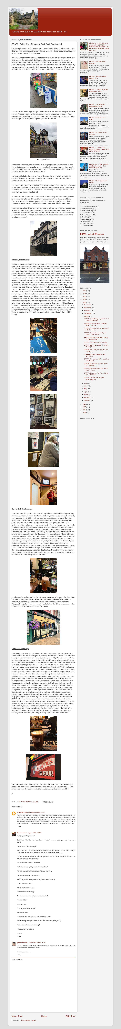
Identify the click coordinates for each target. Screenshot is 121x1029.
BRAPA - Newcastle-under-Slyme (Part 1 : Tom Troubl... (95, 333)
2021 (84, 293)
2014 (84, 412)
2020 (84, 296)
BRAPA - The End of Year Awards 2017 (97, 77)
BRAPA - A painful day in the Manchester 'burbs (98, 90)
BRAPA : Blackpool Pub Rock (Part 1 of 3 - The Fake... (96, 374)
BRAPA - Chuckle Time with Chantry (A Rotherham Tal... (96, 338)
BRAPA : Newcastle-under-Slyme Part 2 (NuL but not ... (96, 329)
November (88, 307)
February (87, 397)
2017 (84, 404)
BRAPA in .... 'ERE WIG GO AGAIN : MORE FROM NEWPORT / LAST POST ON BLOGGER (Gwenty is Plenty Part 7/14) (99, 46)
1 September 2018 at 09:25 (37, 942)
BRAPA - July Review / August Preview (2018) (94, 378)
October (87, 310)
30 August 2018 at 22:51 (34, 833)
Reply (19, 826)
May (86, 389)
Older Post (70, 1016)
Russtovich (21, 833)
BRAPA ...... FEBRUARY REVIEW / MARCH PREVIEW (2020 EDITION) (99, 149)
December (88, 305)
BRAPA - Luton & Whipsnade (92, 234)
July (85, 383)
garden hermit (22, 942)
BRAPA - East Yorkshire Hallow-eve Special (97, 105)
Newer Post (17, 1016)
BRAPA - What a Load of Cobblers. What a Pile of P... (95, 324)
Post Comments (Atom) (28, 1020)
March (86, 394)
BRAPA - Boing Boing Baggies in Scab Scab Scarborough (96, 319)
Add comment (17, 959)
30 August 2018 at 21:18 (36, 812)
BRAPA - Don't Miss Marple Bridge (95, 342)
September (88, 313)
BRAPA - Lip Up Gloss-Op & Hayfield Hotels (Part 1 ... (96, 346)
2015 (84, 410)
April (86, 392)
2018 (84, 302)
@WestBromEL (22, 812)
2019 (84, 299)
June (86, 386)
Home (44, 1016)
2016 (84, 407)
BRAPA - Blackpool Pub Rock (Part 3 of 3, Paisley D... (96, 364)
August (86, 316)
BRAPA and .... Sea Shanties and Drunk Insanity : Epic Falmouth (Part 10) (98, 166)
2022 (84, 291)
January (87, 400)
